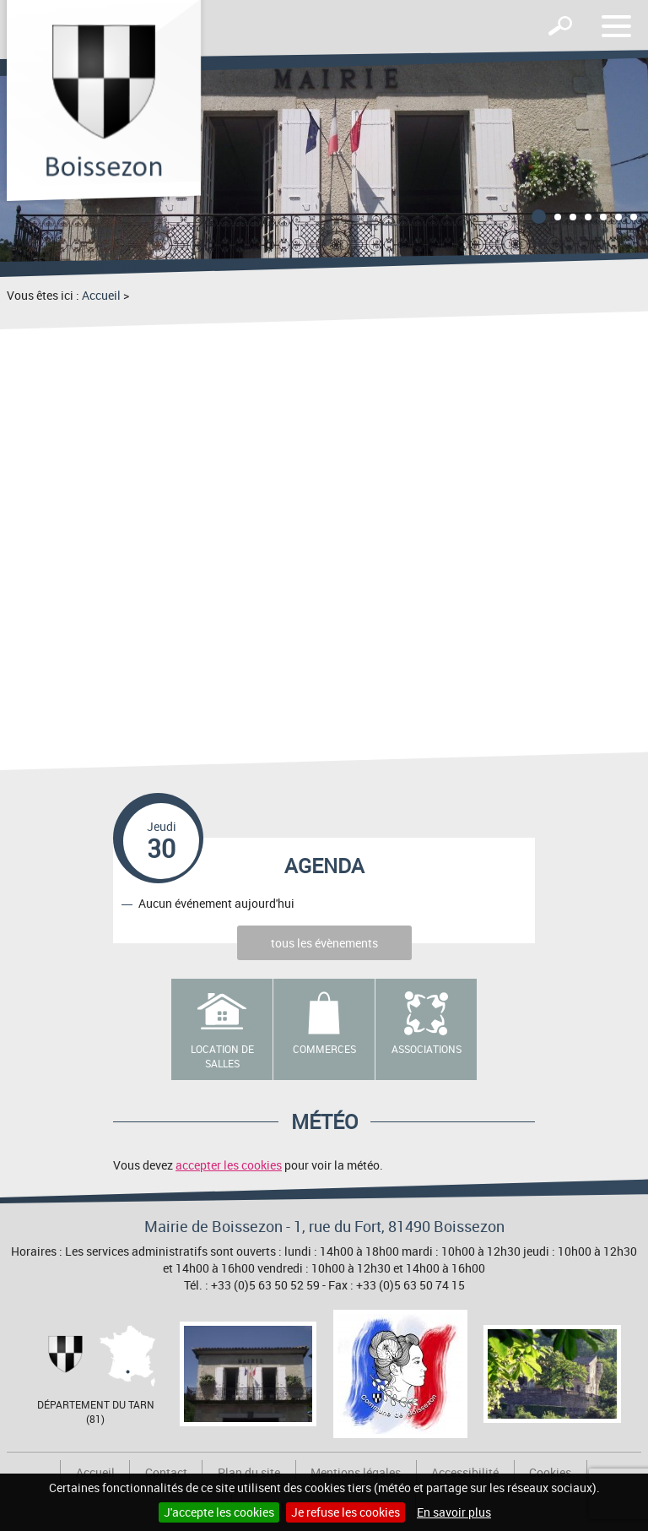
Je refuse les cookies (345, 1512)
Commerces (324, 1049)
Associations (427, 1049)
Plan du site (249, 1472)
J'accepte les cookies (219, 1512)
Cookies (550, 1472)
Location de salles (222, 1056)
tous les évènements (324, 943)
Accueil (101, 295)
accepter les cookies (229, 1165)
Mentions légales (355, 1472)
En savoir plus (454, 1512)
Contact (166, 1472)
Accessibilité (465, 1472)
